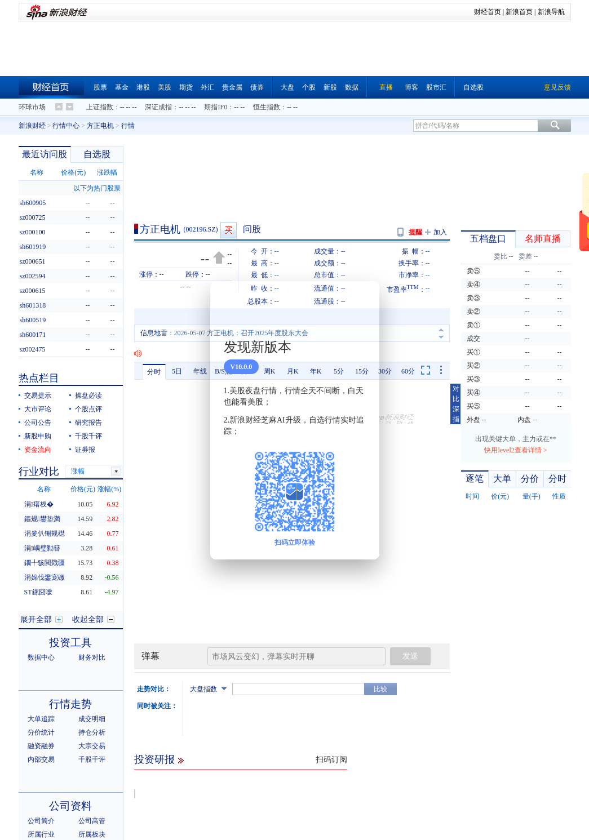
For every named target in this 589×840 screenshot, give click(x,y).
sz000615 (33, 291)
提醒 (415, 232)
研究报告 (88, 422)
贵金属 (232, 87)
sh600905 (33, 203)
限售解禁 (41, 793)
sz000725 (33, 217)
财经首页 (487, 12)
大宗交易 (91, 643)
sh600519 (33, 320)
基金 (122, 87)
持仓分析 (91, 630)
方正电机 (100, 126)
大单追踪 (41, 616)
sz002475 (33, 349)
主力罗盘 (514, 833)
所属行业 (41, 732)
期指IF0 (215, 107)
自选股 (473, 87)
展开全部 (36, 517)
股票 (100, 87)
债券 (257, 87)
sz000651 (33, 261)
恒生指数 (266, 107)
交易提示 (37, 395)
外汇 (207, 87)
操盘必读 (88, 395)
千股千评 (88, 436)
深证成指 (158, 107)
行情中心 (65, 126)
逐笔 (475, 478)
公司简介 (41, 718)
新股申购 (37, 436)
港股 (143, 87)
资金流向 (171, 832)
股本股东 (70, 826)
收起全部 (88, 517)
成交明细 (91, 616)
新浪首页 (519, 12)
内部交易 (41, 657)
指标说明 (542, 833)
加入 (440, 232)
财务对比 (91, 555)
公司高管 (91, 718)
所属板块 (91, 732)
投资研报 (154, 728)
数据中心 (41, 555)
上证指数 (99, 107)
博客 (411, 87)
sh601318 (33, 305)
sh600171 (33, 335)
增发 (85, 793)
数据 (351, 87)
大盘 (287, 87)
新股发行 (91, 780)
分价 (530, 478)
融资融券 (41, 643)
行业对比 (39, 471)
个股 (309, 87)
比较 (380, 657)
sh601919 (33, 247)
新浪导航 (551, 12)
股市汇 (436, 87)
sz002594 (33, 276)
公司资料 (70, 703)
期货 (186, 87)
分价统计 (41, 630)
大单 (502, 478)
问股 (252, 229)
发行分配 (70, 765)
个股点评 (88, 409)
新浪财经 (32, 126)
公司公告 (37, 422)
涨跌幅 (107, 172)
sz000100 (33, 232)
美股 (164, 87)
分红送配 (41, 780)
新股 (330, 87)
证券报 (85, 450)
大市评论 (37, 409)
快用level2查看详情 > (515, 450)
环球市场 (32, 107)
